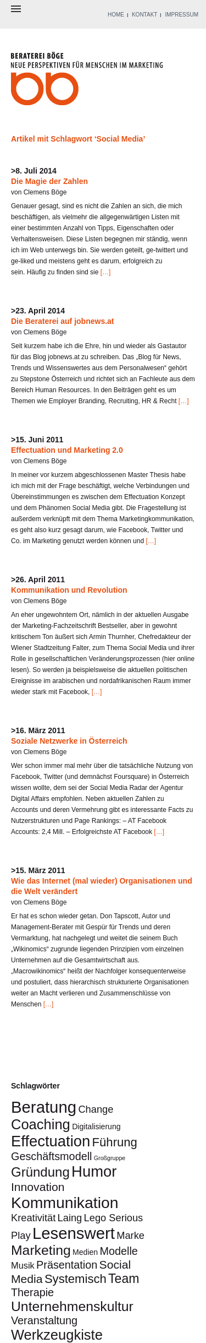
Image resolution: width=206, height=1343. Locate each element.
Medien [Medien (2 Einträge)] (85, 1252)
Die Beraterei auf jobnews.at (62, 321)
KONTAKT (144, 15)
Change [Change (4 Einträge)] (95, 1109)
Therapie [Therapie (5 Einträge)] (32, 1292)
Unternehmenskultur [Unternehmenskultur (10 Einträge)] (72, 1306)
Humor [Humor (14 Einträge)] (93, 1171)
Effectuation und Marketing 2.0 (67, 450)
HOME (116, 15)
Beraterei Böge (88, 82)
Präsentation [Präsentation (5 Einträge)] (66, 1265)
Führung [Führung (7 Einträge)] (114, 1142)
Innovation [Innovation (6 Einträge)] (38, 1186)
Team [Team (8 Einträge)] (123, 1278)
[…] (104, 272)
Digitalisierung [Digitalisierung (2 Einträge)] (96, 1126)
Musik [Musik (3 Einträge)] (23, 1265)
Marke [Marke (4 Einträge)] (130, 1235)
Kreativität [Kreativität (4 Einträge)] (33, 1217)
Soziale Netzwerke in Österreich (69, 741)
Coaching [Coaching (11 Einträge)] (40, 1124)
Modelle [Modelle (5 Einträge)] (119, 1251)
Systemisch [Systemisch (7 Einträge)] (75, 1279)
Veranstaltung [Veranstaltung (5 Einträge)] (44, 1320)
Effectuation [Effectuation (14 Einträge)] (50, 1141)
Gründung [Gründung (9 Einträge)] (40, 1172)
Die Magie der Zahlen (49, 181)
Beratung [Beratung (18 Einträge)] (43, 1107)
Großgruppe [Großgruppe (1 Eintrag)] (109, 1158)
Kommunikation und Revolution (69, 590)
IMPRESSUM (181, 15)
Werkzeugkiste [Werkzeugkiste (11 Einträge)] (57, 1334)
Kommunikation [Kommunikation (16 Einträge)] (65, 1202)
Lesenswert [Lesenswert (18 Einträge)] (73, 1233)
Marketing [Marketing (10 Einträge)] (41, 1250)
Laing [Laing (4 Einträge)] (70, 1217)
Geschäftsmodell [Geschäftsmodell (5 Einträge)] (51, 1156)
